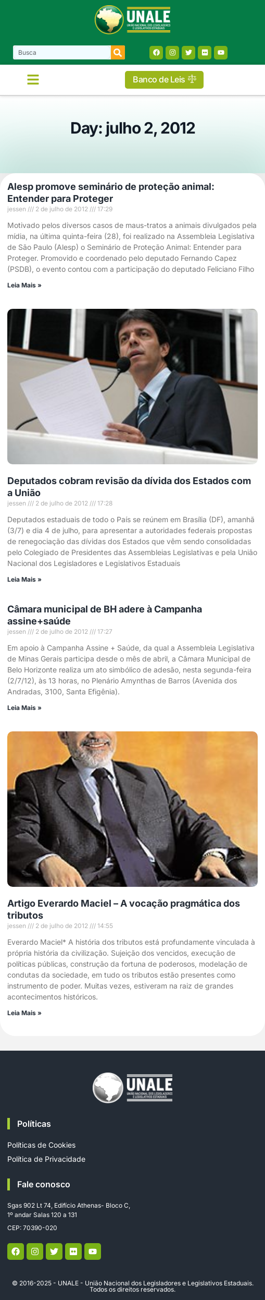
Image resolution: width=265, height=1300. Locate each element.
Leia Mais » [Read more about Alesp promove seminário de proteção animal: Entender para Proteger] (24, 285)
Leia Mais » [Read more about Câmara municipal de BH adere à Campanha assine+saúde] (24, 708)
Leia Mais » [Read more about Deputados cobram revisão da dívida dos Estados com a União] (24, 579)
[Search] (118, 52)
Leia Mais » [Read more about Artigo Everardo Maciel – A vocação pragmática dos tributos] (24, 1013)
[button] (33, 80)
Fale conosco (43, 1184)
